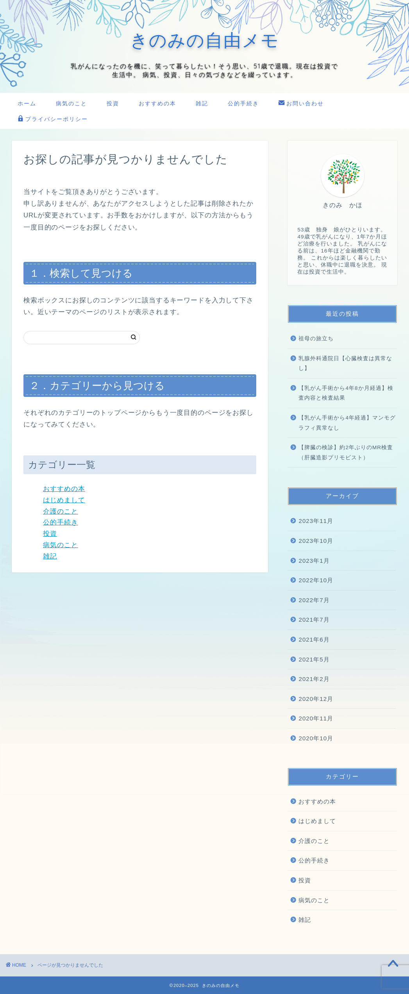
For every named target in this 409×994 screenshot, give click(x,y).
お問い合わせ (301, 104)
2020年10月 (315, 738)
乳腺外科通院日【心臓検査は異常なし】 (345, 364)
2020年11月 (315, 718)
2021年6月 (313, 639)
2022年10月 (315, 580)
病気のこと (71, 103)
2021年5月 (313, 659)
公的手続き (243, 103)
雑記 (202, 103)
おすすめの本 (157, 103)
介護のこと (60, 511)
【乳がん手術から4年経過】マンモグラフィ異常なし (347, 423)
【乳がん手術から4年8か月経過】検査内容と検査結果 (345, 393)
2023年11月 (315, 520)
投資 (113, 103)
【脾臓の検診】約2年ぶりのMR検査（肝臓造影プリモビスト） (345, 453)
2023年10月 (315, 540)
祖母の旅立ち (316, 338)
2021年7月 (313, 619)
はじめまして (64, 500)
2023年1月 (313, 560)
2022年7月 (313, 600)
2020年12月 (315, 698)
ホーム (27, 103)
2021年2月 (313, 679)
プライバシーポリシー (53, 119)
